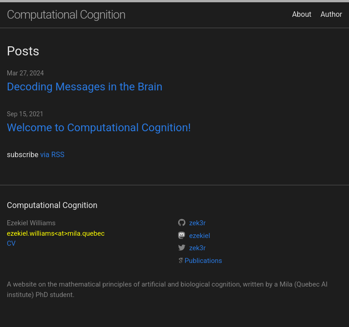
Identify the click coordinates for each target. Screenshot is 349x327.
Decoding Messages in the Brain (84, 86)
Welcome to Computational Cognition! (99, 127)
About (302, 14)
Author (331, 14)
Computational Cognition (66, 14)
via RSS (52, 154)
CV (11, 243)
